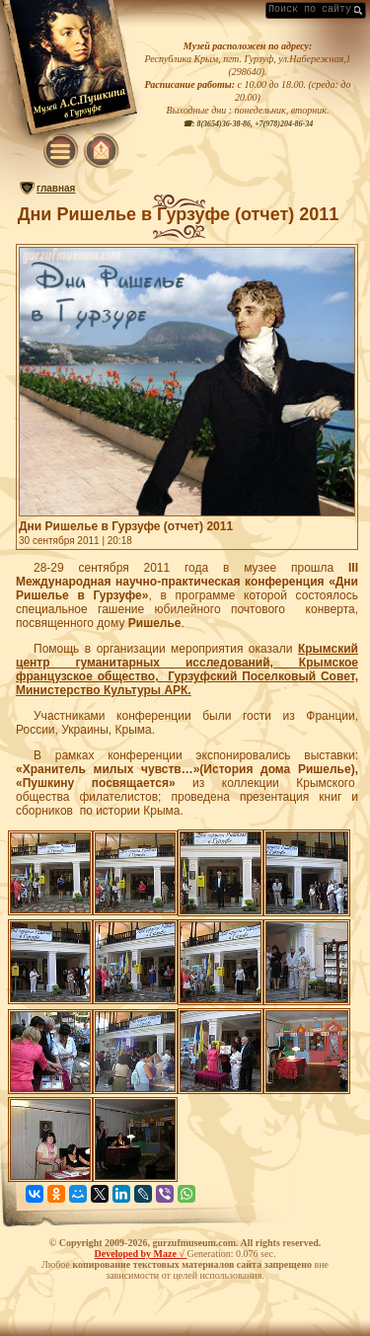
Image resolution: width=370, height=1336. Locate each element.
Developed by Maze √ (141, 1253)
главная (56, 188)
